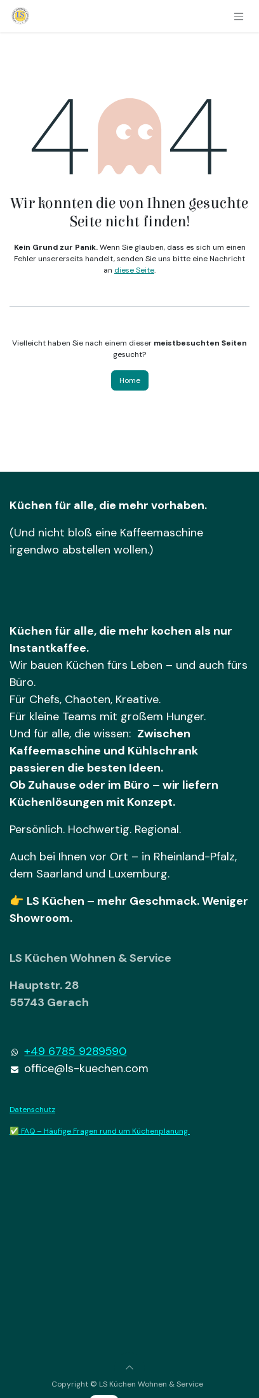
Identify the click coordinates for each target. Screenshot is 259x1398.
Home (129, 380)
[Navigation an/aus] (238, 16)
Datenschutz (32, 1109)
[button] (129, 1367)
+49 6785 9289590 (75, 1051)
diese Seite (134, 270)
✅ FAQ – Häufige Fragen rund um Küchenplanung (100, 1131)
